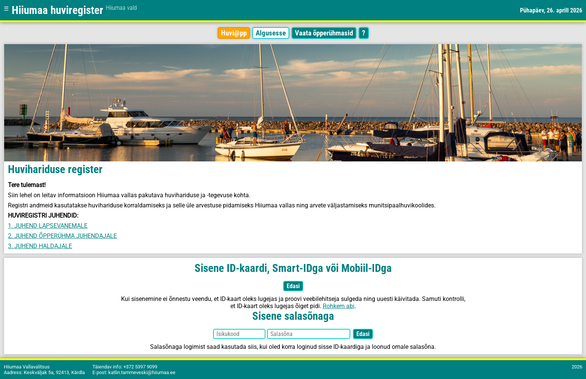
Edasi (293, 286)
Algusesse (271, 33)
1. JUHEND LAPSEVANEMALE (47, 225)
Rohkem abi (338, 306)
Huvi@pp (234, 33)
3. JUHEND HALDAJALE (40, 246)
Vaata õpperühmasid (324, 33)
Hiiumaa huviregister (74, 10)
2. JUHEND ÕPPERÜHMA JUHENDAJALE (62, 235)
